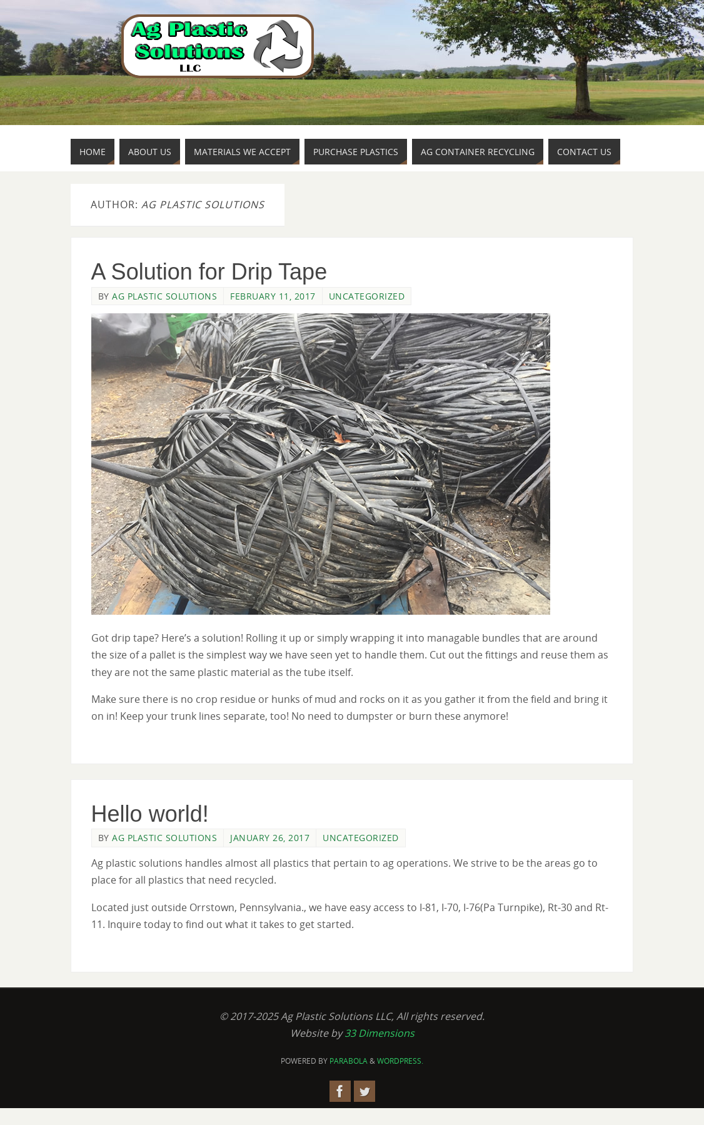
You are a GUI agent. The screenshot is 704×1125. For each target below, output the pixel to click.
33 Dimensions (379, 1033)
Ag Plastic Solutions (164, 296)
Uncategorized (367, 296)
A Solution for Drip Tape (209, 272)
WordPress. (400, 1061)
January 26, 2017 (269, 838)
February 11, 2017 (273, 296)
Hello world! (150, 814)
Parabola (348, 1061)
